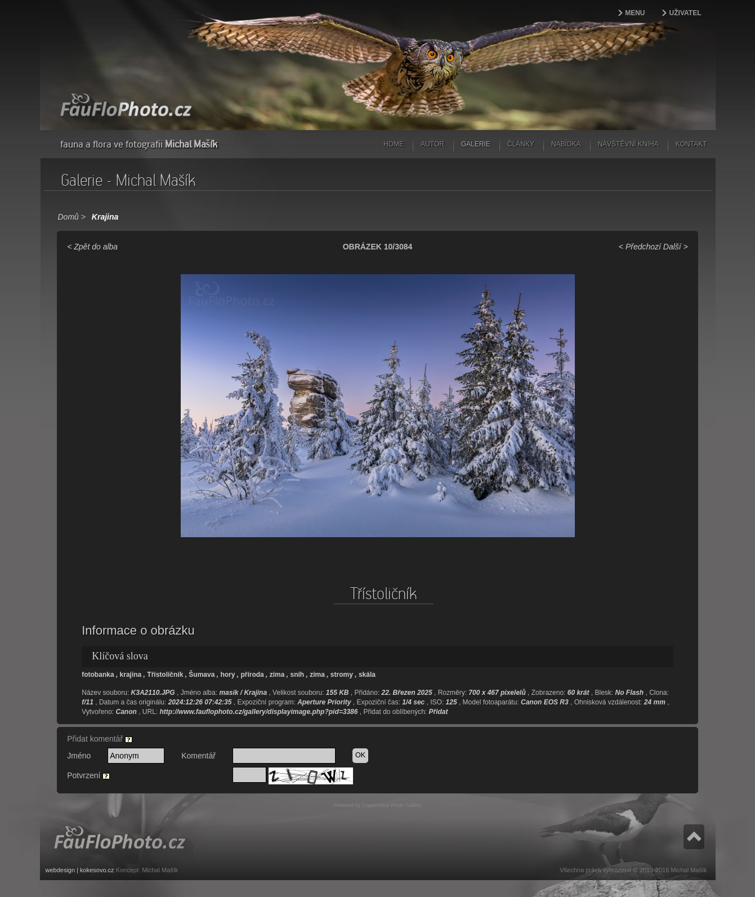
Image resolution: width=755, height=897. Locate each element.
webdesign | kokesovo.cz (80, 870)
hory (227, 675)
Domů (68, 216)
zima (277, 675)
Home (393, 144)
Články (520, 144)
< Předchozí (640, 246)
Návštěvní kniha (628, 144)
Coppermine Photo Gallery (391, 805)
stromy (341, 675)
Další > (675, 246)
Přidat (438, 712)
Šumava (202, 675)
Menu (635, 13)
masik (228, 693)
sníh (297, 675)
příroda (251, 675)
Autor (432, 144)
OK (360, 755)
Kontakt (691, 144)
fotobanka (98, 675)
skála (367, 675)
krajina (131, 675)
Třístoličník (165, 675)
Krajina (105, 216)
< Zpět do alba (92, 246)
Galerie (475, 144)
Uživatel (685, 13)
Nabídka (566, 144)
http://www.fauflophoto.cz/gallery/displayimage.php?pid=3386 (259, 712)
